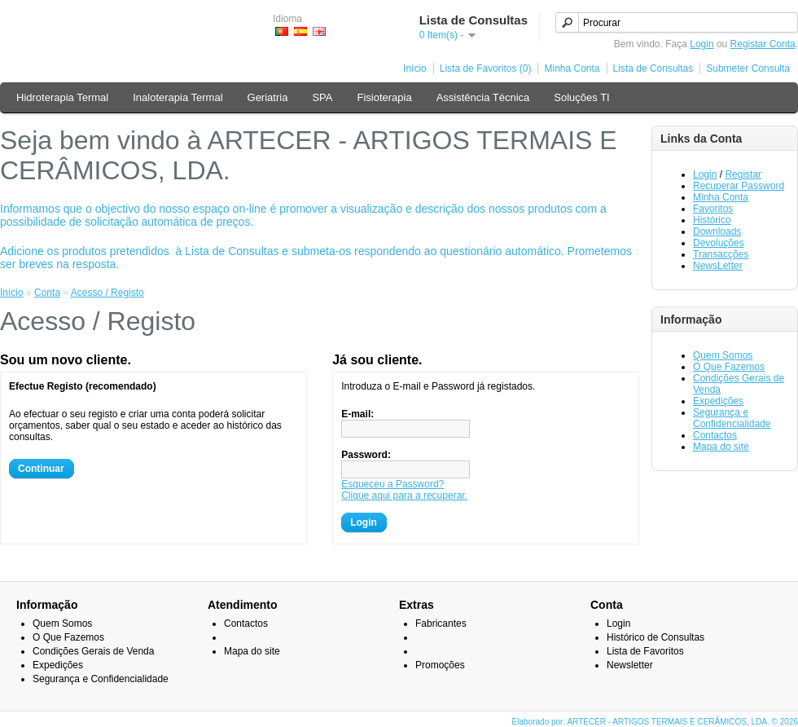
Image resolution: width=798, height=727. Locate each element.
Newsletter (630, 665)
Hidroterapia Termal (62, 97)
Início (415, 68)
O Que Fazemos (729, 366)
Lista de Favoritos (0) (486, 68)
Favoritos (713, 208)
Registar (743, 174)
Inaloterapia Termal (177, 97)
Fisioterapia (384, 97)
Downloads (717, 231)
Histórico (712, 220)
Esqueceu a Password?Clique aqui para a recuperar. (404, 489)
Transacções (720, 254)
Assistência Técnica (483, 97)
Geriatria (268, 97)
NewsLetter (718, 265)
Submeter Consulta (748, 68)
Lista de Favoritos (645, 651)
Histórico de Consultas (655, 637)
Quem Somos (722, 355)
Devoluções (718, 243)
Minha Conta (571, 68)
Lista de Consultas (653, 68)
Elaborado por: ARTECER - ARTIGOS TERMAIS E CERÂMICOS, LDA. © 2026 (655, 721)
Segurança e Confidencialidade (731, 418)
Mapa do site (721, 446)
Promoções (440, 665)
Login (701, 44)
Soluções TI (581, 97)
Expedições (718, 401)
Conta (47, 292)
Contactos (715, 435)
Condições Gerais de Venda (93, 651)
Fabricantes (441, 623)
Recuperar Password (738, 186)
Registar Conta (763, 44)
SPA (322, 97)
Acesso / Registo (107, 292)
